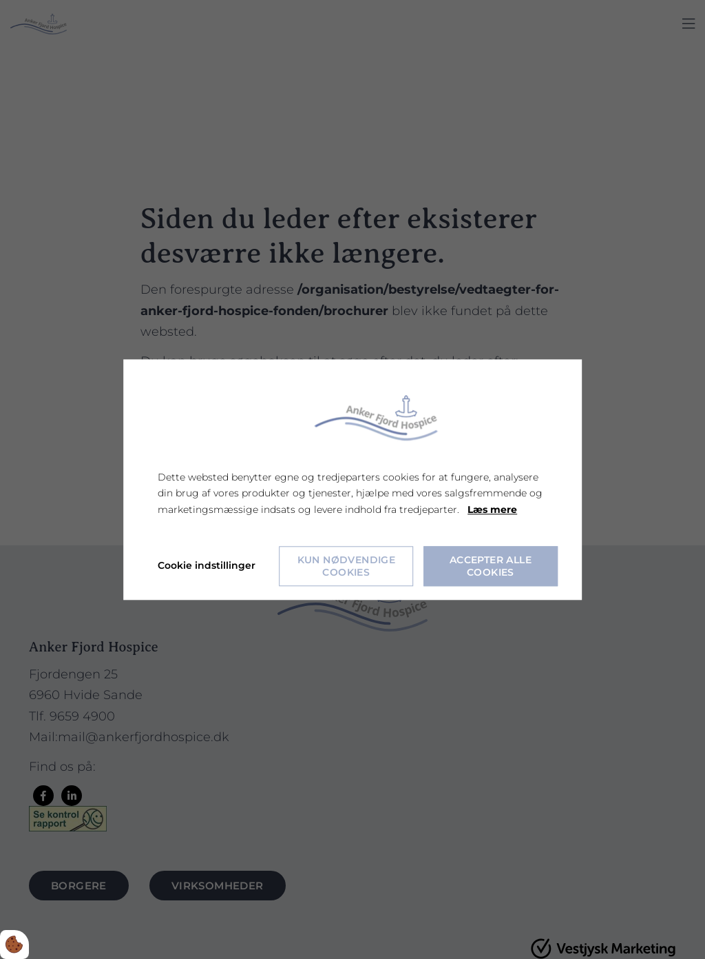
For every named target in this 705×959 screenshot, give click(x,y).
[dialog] (352, 479)
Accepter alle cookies (491, 566)
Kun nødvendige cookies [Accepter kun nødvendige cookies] (346, 566)
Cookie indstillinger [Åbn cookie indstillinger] (206, 565)
